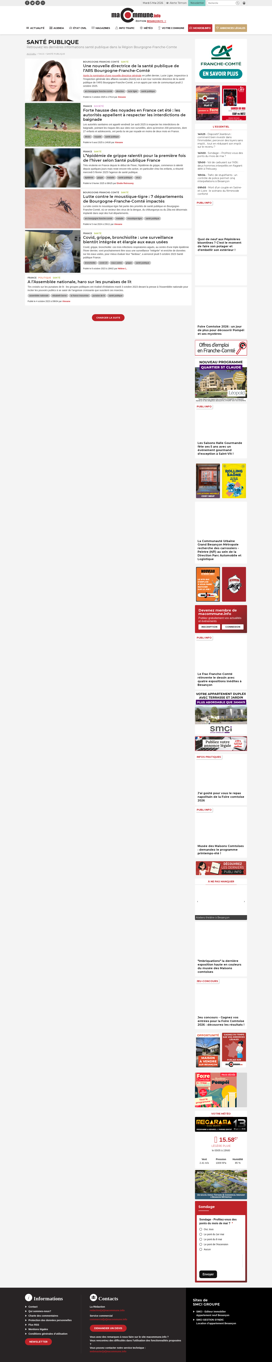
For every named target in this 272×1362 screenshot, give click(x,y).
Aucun (207, 1249)
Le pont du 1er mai (214, 1234)
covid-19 (103, 263)
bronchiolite (90, 263)
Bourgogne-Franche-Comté (101, 61)
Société (99, 106)
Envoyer (208, 1274)
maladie (110, 177)
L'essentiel (221, 126)
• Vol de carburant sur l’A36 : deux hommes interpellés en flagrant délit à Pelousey (220, 165)
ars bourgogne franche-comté (98, 91)
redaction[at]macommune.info (107, 1310)
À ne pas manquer (221, 881)
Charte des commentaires (43, 1315)
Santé (125, 61)
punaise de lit (99, 295)
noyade (97, 137)
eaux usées (116, 263)
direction (120, 91)
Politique (44, 277)
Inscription (209, 626)
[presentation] (197, 901)
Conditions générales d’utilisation (47, 1333)
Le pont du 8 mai (213, 1239)
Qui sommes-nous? (39, 1311)
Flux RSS (33, 1324)
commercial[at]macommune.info (108, 1319)
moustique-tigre (134, 218)
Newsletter (38, 1341)
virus (138, 177)
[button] (237, 3)
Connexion (232, 626)
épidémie (89, 177)
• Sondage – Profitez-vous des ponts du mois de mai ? (220, 154)
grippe (100, 177)
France (87, 106)
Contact (32, 1306)
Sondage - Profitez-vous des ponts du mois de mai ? (218, 1221)
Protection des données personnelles (50, 1320)
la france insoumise (79, 295)
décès (87, 137)
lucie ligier (132, 91)
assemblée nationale (38, 295)
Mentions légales (38, 1329)
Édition (141, 21)
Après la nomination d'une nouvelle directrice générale (112, 75)
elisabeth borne (59, 295)
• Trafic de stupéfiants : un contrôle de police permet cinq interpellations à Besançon (217, 178)
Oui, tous (209, 1229)
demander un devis (108, 1328)
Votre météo (221, 1113)
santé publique (148, 91)
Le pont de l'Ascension (216, 1244)
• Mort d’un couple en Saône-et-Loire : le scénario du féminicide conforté (220, 190)
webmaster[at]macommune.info (108, 1351)
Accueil (31, 54)
